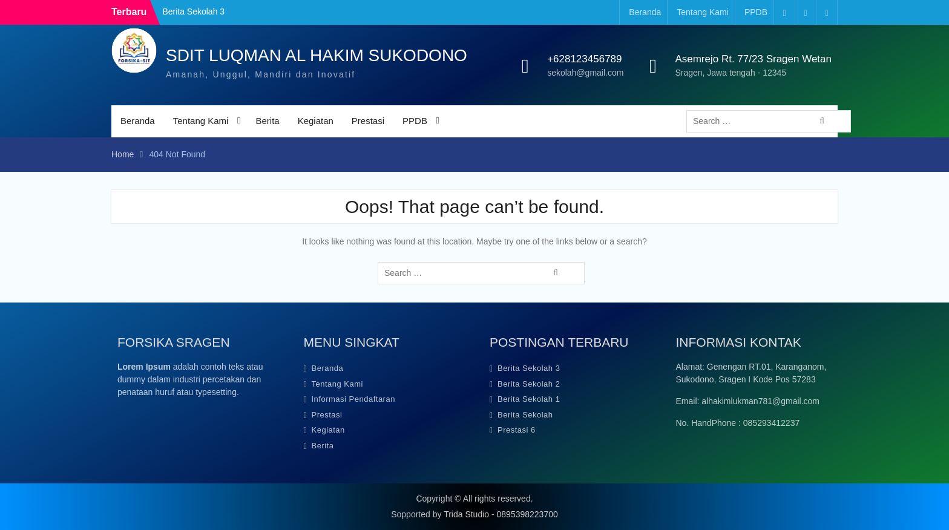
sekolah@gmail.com (585, 72)
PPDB (755, 12)
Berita (267, 121)
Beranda (645, 12)
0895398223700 (527, 514)
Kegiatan (315, 121)
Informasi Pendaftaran (353, 399)
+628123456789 (584, 59)
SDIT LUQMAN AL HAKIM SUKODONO (316, 55)
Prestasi (368, 121)
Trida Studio (466, 514)
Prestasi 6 (516, 429)
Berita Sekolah (525, 414)
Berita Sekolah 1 (528, 399)
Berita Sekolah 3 (193, 11)
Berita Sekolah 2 (528, 383)
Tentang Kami (703, 12)
